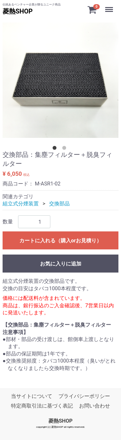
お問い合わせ (94, 406)
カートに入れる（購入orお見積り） (60, 241)
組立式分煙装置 (21, 204)
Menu (109, 6)
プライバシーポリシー (84, 396)
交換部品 (59, 204)
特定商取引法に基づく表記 (42, 406)
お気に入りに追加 (60, 264)
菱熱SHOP (18, 11)
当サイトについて (31, 396)
